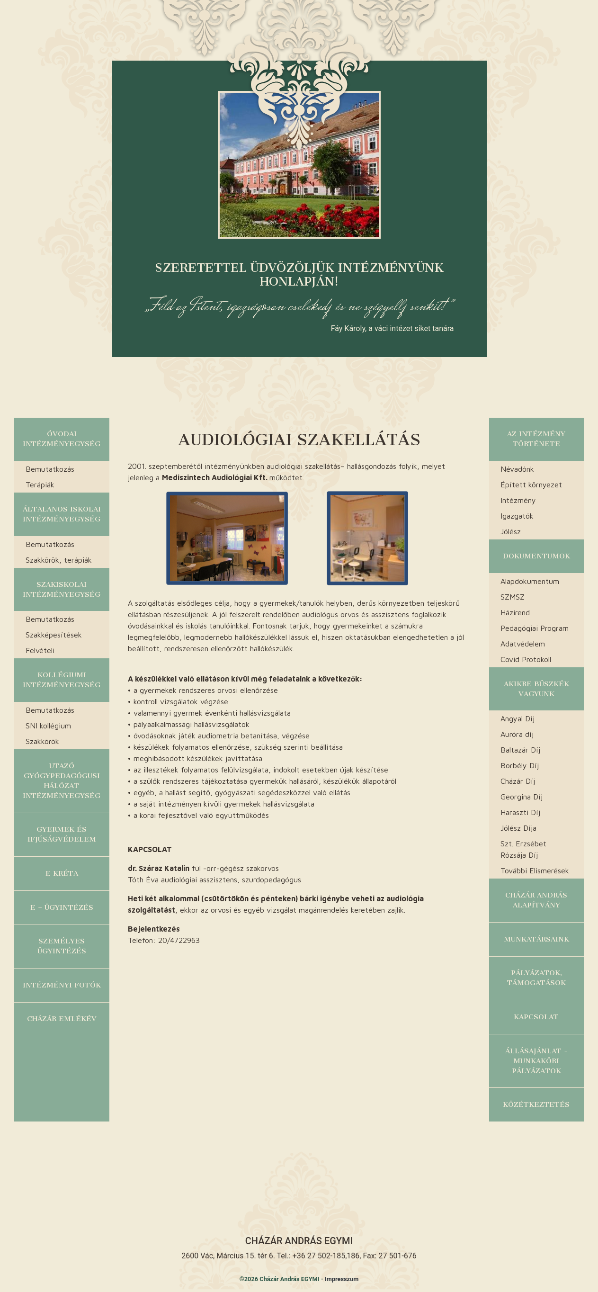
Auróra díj (517, 734)
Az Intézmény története (536, 439)
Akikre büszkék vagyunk (536, 689)
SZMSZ (512, 596)
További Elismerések (534, 870)
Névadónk (517, 469)
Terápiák (40, 484)
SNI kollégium (48, 725)
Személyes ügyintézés (61, 946)
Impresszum (341, 1279)
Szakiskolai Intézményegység (61, 589)
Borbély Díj (519, 765)
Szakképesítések (54, 634)
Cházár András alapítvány (536, 900)
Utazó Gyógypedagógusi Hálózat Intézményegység (61, 781)
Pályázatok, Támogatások (536, 978)
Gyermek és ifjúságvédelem (61, 834)
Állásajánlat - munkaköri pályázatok (536, 1061)
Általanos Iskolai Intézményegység (62, 514)
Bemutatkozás (50, 469)
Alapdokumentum (529, 581)
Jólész (510, 531)
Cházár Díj (517, 781)
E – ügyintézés (61, 907)
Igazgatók (517, 515)
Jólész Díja (518, 828)
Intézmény (518, 500)
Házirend (515, 612)
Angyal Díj (517, 718)
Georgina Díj (521, 796)
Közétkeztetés (536, 1104)
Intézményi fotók (62, 985)
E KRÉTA (61, 873)
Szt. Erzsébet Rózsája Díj (523, 849)
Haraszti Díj (520, 812)
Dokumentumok (536, 556)
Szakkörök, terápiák (59, 560)
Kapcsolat (536, 1017)
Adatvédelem (522, 643)
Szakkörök (42, 741)
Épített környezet (531, 484)
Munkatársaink (536, 939)
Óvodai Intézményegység (61, 439)
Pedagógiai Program (534, 628)
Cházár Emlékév (62, 1018)
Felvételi (40, 650)
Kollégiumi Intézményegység (61, 680)
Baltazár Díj (520, 749)
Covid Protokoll (525, 659)
